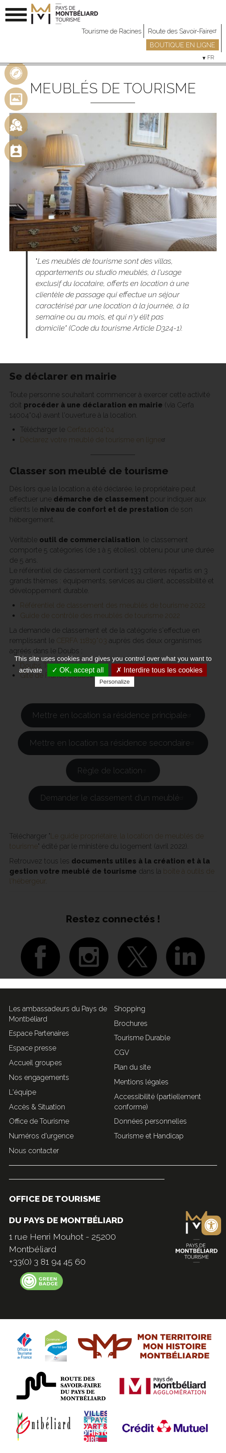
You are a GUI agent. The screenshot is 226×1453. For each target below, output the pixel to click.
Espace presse (32, 1048)
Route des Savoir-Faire (183, 31)
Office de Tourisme (39, 1121)
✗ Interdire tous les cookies (159, 670)
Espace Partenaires (39, 1033)
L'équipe (22, 1092)
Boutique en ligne (182, 45)
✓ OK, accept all (78, 670)
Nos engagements (39, 1077)
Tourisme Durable (142, 1038)
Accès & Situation (37, 1107)
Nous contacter (34, 1150)
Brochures (131, 1023)
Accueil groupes (35, 1063)
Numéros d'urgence (41, 1136)
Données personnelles (150, 1121)
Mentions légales (141, 1082)
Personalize (114, 681)
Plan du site (132, 1067)
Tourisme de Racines (111, 31)
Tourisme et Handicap (149, 1136)
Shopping (129, 1009)
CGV (121, 1052)
